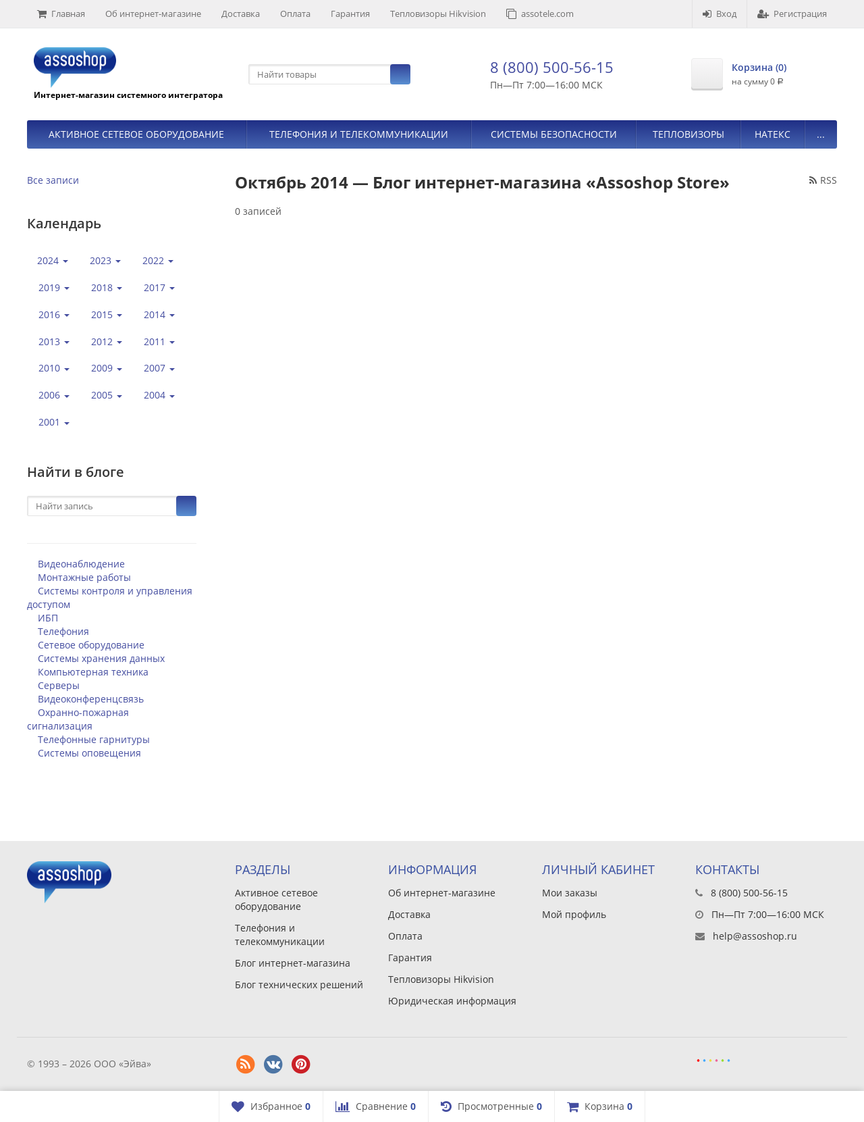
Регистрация (792, 13)
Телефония (63, 631)
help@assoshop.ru (755, 935)
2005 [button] (106, 394)
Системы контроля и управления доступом (109, 597)
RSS (823, 180)
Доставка (240, 13)
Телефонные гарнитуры (94, 739)
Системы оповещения (89, 752)
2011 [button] (159, 341)
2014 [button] (159, 314)
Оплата (295, 13)
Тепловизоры (688, 134)
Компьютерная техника (93, 671)
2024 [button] (52, 260)
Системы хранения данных (101, 658)
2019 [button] (54, 287)
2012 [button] (106, 341)
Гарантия (350, 13)
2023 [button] (105, 260)
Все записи (53, 180)
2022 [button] (157, 260)
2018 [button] (106, 287)
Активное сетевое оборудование (136, 134)
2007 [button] (159, 367)
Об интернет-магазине (153, 13)
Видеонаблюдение (81, 563)
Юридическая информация (452, 1000)
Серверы (59, 685)
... (821, 134)
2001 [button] (54, 421)
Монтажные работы (84, 577)
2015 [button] (106, 314)
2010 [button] (54, 367)
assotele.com (540, 13)
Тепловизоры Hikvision (438, 13)
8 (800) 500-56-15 (552, 67)
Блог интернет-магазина (292, 963)
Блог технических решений (299, 984)
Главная (61, 13)
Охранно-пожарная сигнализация (78, 719)
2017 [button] (159, 287)
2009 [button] (106, 367)
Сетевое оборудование (91, 644)
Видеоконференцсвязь (91, 698)
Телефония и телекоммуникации (358, 134)
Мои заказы (569, 892)
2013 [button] (54, 341)
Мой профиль (574, 914)
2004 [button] (159, 394)
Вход (719, 13)
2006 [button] (54, 394)
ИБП (48, 617)
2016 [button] (54, 314)
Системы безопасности (554, 134)
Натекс (772, 134)
